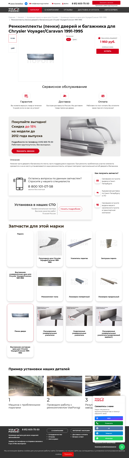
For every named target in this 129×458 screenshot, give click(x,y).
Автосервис (111, 10)
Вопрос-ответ (78, 437)
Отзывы (68, 10)
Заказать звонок (106, 3)
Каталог (34, 10)
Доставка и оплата (88, 10)
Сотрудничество (55, 434)
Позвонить (109, 423)
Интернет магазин (81, 431)
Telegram (109, 433)
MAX (108, 418)
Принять (68, 454)
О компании (52, 10)
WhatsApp (109, 438)
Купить (107, 51)
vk (109, 428)
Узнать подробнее (70, 209)
